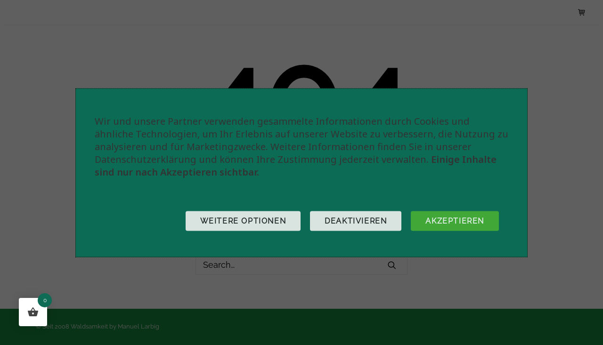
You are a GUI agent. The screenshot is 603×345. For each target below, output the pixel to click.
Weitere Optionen (243, 220)
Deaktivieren (356, 220)
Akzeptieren (454, 220)
